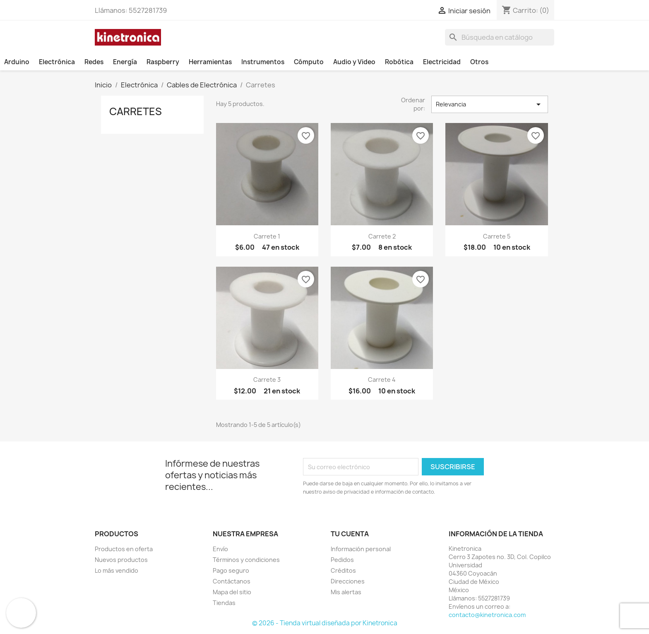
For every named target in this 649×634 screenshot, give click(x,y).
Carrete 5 (496, 236)
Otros (479, 62)
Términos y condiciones (246, 560)
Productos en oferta (124, 549)
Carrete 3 (267, 379)
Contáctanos (231, 581)
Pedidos (342, 560)
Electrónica (57, 62)
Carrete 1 (267, 236)
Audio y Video (354, 62)
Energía (125, 62)
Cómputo (309, 62)
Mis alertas (346, 592)
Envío (220, 549)
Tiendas (224, 603)
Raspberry (163, 62)
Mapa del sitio (232, 592)
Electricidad (442, 62)
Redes (93, 62)
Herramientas (210, 62)
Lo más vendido (116, 570)
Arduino (16, 62)
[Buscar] (499, 37)
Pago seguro (231, 570)
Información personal (361, 549)
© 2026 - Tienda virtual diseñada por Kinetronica (324, 623)
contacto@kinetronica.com (487, 615)
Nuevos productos (121, 560)
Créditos (343, 570)
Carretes (135, 111)
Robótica (399, 62)
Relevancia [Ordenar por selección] (489, 104)
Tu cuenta (350, 533)
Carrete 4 (382, 379)
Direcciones (348, 581)
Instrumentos (262, 62)
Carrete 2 (382, 236)
